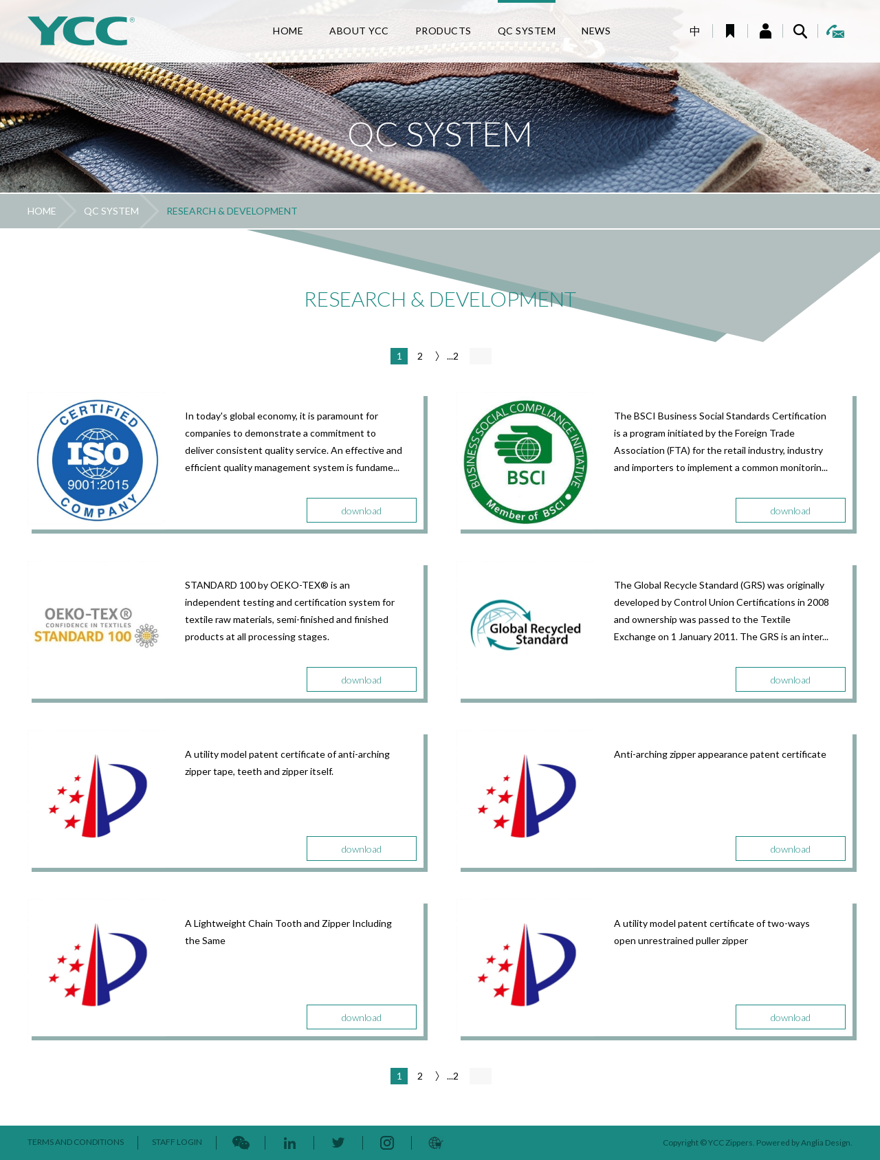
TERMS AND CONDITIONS (76, 1142)
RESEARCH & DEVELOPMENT (232, 211)
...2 (453, 356)
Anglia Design (825, 1142)
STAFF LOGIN (177, 1142)
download (362, 510)
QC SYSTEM (111, 211)
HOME (42, 211)
